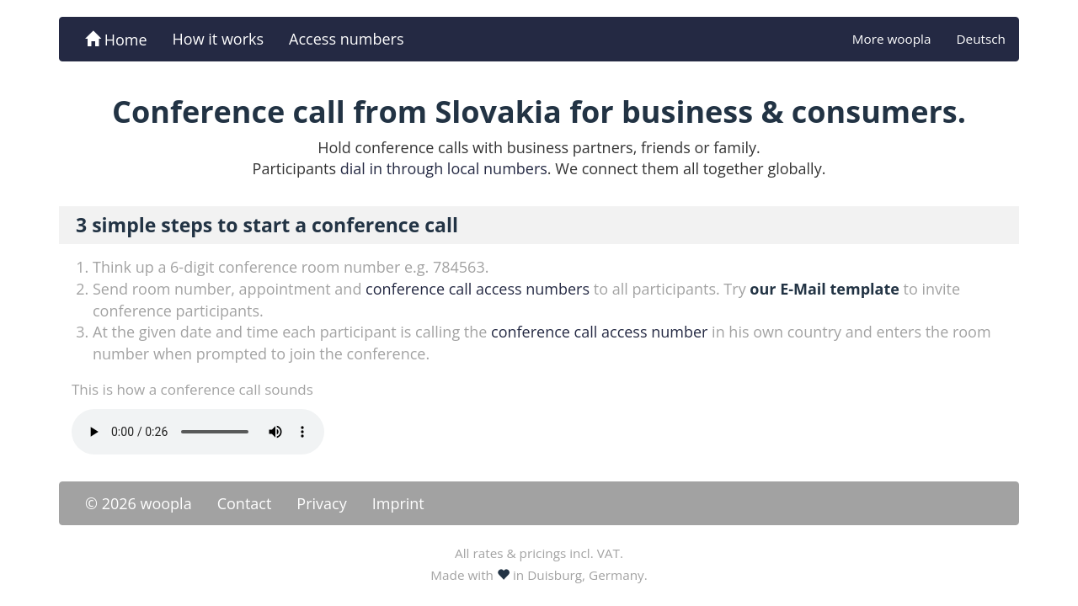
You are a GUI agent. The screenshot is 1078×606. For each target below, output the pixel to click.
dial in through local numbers (443, 168)
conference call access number (599, 332)
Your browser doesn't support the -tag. (198, 431)
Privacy (321, 503)
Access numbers (346, 39)
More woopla (891, 38)
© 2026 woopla (138, 503)
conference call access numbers (478, 289)
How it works (218, 39)
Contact (244, 503)
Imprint (398, 503)
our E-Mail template (824, 289)
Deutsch (981, 38)
